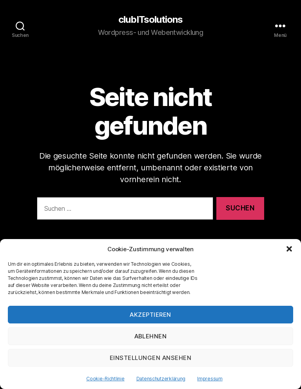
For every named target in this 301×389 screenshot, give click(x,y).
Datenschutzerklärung (161, 379)
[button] (289, 249)
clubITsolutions (150, 19)
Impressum (210, 379)
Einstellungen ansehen (151, 358)
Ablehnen (150, 336)
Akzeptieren (150, 314)
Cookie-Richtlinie (105, 379)
